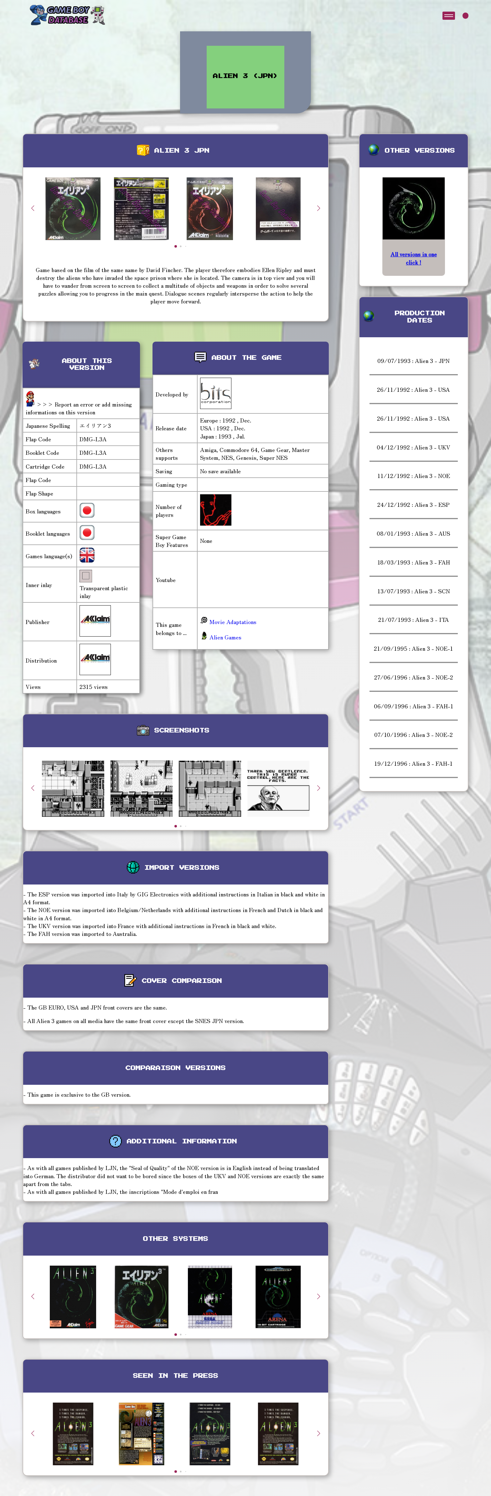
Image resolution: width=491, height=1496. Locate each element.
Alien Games (220, 637)
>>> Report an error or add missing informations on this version (79, 408)
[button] (319, 208)
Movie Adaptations (228, 621)
